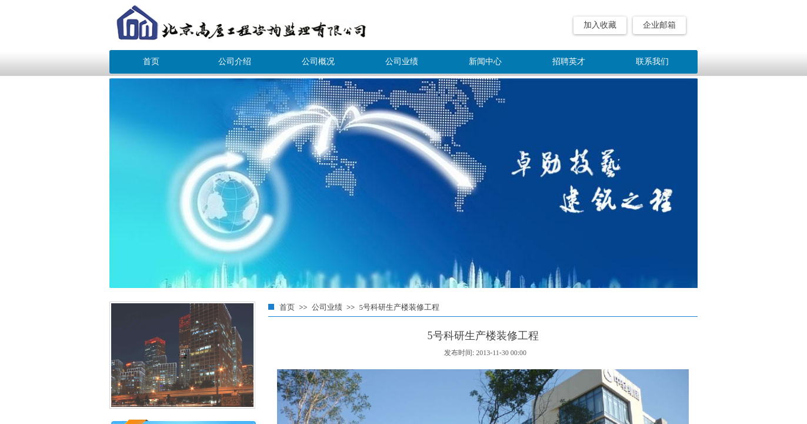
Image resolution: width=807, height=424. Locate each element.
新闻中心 (485, 61)
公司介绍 (234, 61)
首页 (287, 307)
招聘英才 (568, 61)
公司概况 (318, 61)
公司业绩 (327, 307)
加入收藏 (599, 25)
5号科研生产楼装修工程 (399, 307)
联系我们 (652, 61)
